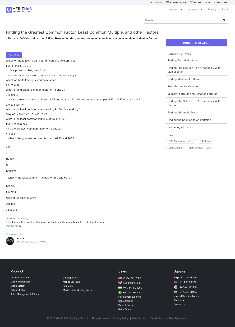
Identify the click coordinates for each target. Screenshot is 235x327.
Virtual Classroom (20, 277)
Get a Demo (156, 2)
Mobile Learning (71, 281)
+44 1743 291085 (129, 283)
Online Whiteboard (21, 281)
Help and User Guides (185, 277)
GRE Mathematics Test (181, 141)
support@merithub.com (186, 296)
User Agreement (177, 318)
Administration (18, 290)
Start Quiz (14, 55)
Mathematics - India (200, 147)
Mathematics (176, 147)
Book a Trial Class (196, 43)
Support (195, 10)
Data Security (139, 318)
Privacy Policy (121, 318)
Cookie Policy (158, 318)
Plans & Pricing (126, 305)
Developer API (70, 277)
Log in (225, 9)
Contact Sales (125, 301)
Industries (68, 286)
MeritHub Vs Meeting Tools (77, 290)
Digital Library (18, 285)
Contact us (220, 2)
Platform (175, 10)
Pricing (212, 9)
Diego (20, 238)
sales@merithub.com (129, 296)
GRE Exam (205, 141)
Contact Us (180, 304)
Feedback (179, 300)
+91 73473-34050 (200, 2)
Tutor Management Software (26, 294)
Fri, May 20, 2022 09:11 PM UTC (31, 242)
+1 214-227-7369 (176, 2)
